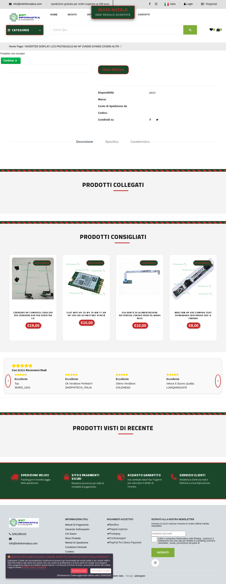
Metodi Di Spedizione (76, 542)
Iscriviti (163, 552)
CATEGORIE (18, 30)
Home (54, 14)
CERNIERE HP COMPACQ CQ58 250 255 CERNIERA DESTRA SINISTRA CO (32, 315)
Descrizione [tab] (84, 141)
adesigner (140, 575)
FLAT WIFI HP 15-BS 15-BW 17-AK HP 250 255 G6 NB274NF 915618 (86, 314)
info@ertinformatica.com (27, 3)
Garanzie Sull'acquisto (77, 529)
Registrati (209, 3)
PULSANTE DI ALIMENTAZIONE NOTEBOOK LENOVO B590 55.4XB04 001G (140, 315)
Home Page (16, 46)
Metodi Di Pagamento (77, 524)
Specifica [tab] (111, 141)
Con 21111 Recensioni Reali (29, 370)
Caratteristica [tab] (140, 141)
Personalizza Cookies (101, 571)
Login (188, 3)
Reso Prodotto (73, 538)
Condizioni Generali (75, 547)
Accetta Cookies (79, 571)
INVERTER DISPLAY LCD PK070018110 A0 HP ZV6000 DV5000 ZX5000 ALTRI (72, 46)
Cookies (69, 551)
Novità (72, 14)
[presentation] (218, 381)
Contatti (144, 14)
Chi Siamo (70, 533)
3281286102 (19, 534)
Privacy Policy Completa (34, 567)
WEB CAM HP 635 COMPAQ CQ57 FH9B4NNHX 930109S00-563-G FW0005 (193, 315)
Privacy (197, 538)
